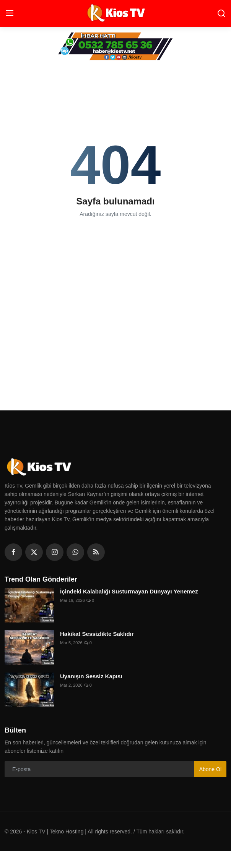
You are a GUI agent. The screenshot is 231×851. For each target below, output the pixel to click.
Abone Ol (210, 769)
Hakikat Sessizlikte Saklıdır (97, 634)
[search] (221, 13)
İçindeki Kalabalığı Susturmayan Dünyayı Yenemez (129, 591)
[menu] (9, 13)
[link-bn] (115, 46)
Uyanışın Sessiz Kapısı (91, 676)
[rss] (96, 552)
